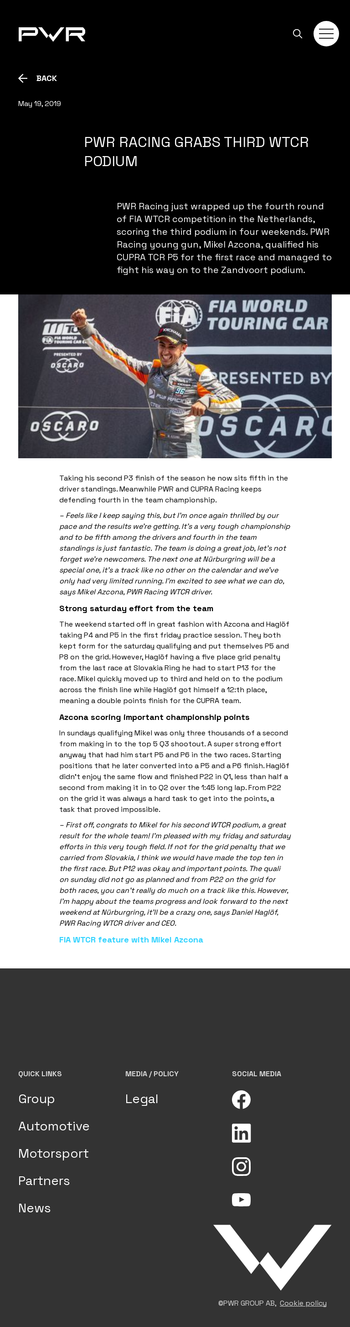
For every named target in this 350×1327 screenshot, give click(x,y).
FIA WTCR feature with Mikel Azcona (131, 939)
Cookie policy (303, 1303)
